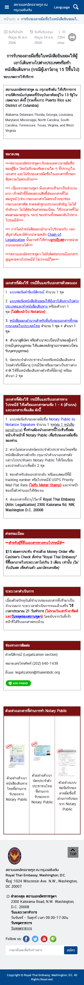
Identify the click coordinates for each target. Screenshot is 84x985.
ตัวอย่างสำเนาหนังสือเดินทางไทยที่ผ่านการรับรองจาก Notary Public (16, 789)
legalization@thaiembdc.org (37, 672)
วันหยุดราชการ (21, 928)
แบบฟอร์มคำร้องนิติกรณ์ (27, 292)
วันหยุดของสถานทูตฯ (26, 616)
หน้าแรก (9, 19)
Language (62, 7)
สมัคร (71, 950)
